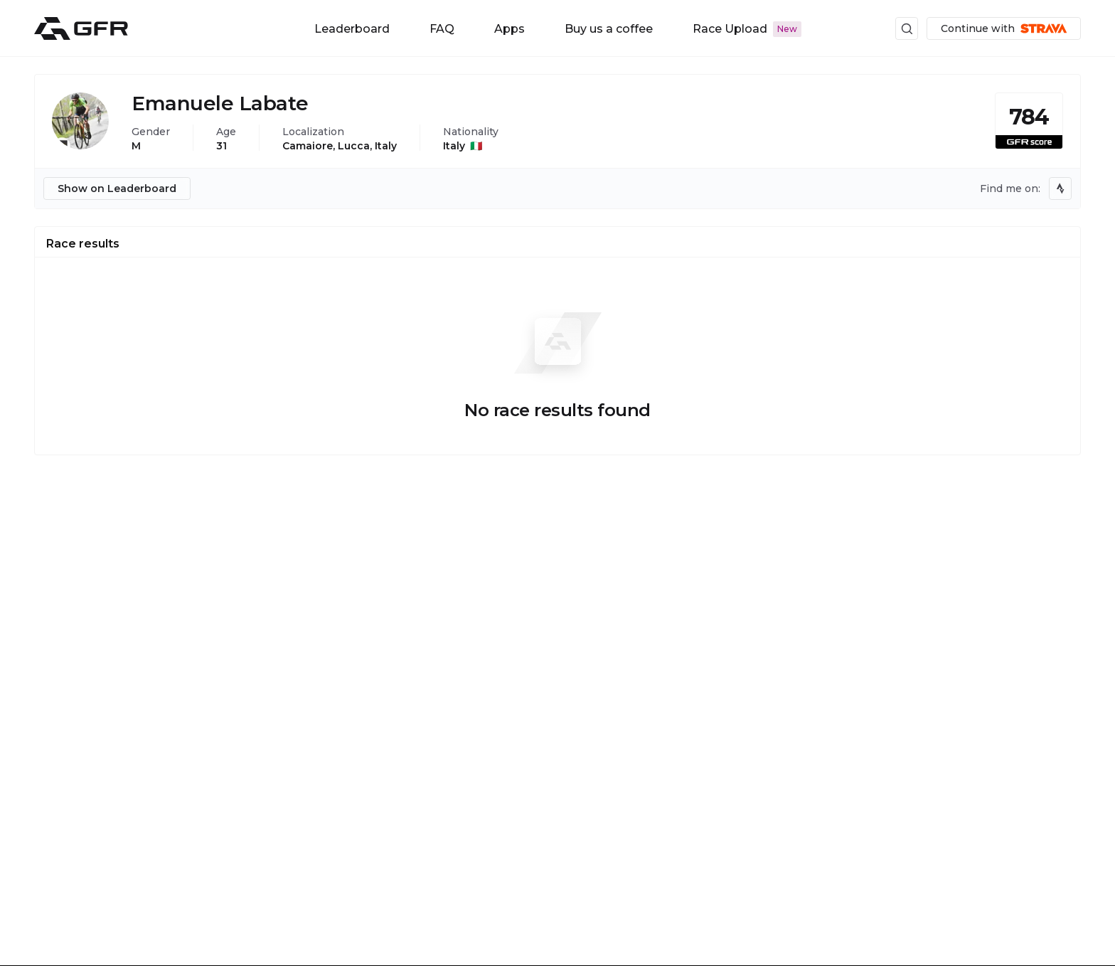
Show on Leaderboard (117, 188)
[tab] (82, 242)
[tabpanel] (557, 356)
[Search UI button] (906, 28)
